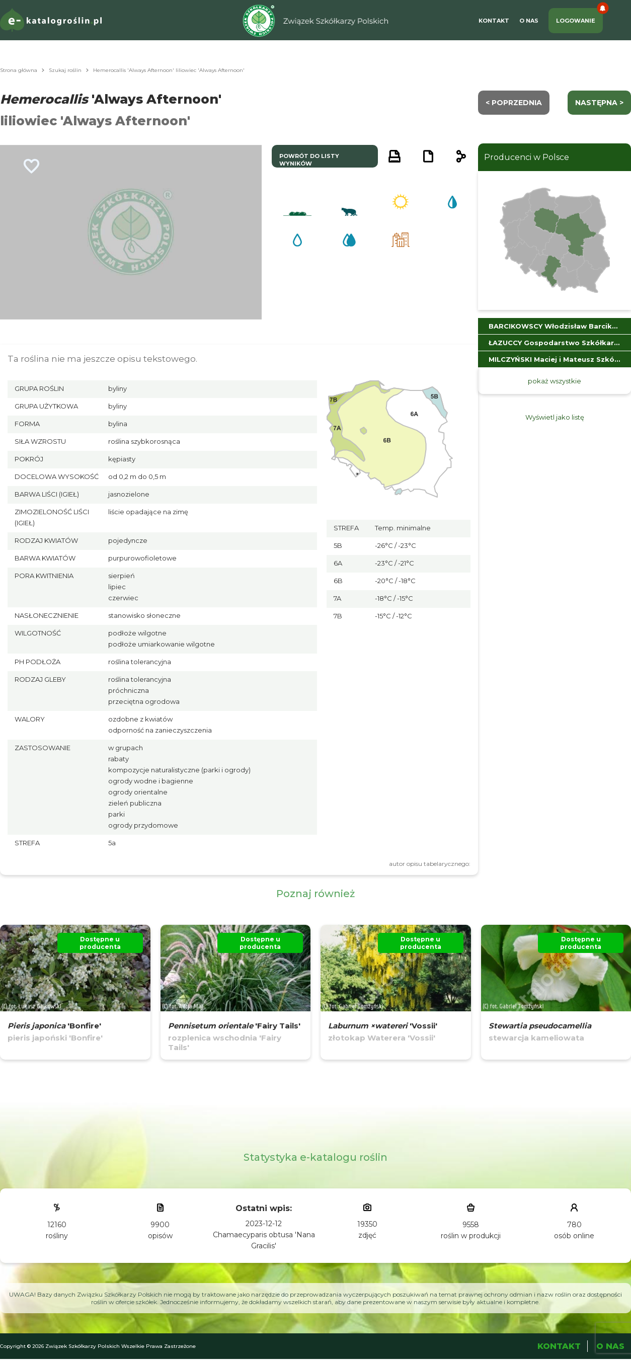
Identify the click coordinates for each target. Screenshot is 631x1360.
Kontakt (494, 20)
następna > (599, 102)
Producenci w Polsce (526, 157)
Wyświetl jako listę (554, 417)
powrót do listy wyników (309, 159)
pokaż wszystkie (554, 381)
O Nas (528, 20)
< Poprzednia (514, 102)
